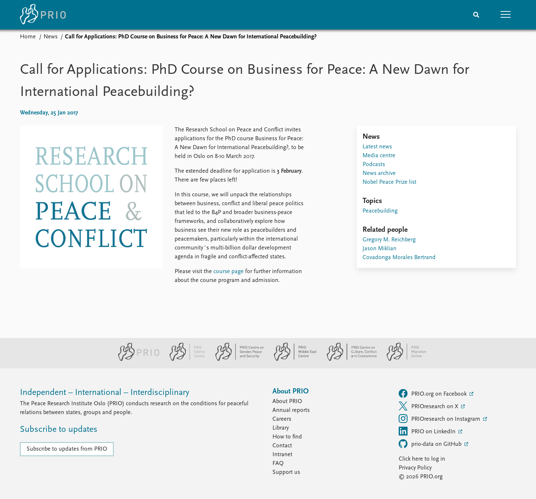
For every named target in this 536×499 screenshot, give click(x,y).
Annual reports (291, 410)
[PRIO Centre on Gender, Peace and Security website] (236, 359)
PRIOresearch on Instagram (440, 418)
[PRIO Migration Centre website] (402, 359)
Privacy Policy (415, 468)
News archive (379, 173)
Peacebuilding (380, 211)
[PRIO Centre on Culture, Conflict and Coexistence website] (349, 359)
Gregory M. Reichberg (389, 240)
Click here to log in (422, 459)
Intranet (282, 455)
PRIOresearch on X (429, 406)
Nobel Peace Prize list (389, 182)
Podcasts (374, 165)
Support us (286, 472)
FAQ (278, 464)
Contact (282, 446)
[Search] (476, 15)
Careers (281, 419)
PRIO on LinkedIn (428, 431)
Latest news (377, 147)
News (51, 37)
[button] (505, 15)
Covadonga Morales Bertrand (399, 258)
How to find (287, 437)
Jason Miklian (379, 249)
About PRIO (287, 402)
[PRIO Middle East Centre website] (292, 359)
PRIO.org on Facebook (433, 393)
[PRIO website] (135, 359)
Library (280, 428)
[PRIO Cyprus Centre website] (184, 359)
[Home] (43, 14)
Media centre (379, 156)
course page (228, 272)
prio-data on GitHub (431, 443)
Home (28, 37)
